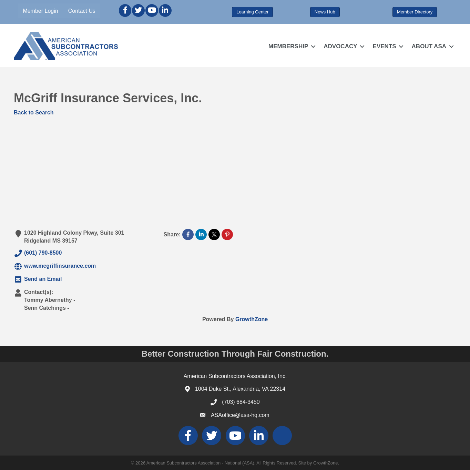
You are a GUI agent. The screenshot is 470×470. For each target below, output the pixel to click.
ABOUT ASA (429, 46)
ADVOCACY (340, 46)
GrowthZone (251, 319)
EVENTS (384, 46)
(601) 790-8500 (38, 253)
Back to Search (34, 112)
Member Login (40, 11)
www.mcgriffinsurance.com (55, 266)
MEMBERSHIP (288, 46)
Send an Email (38, 279)
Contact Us (81, 11)
